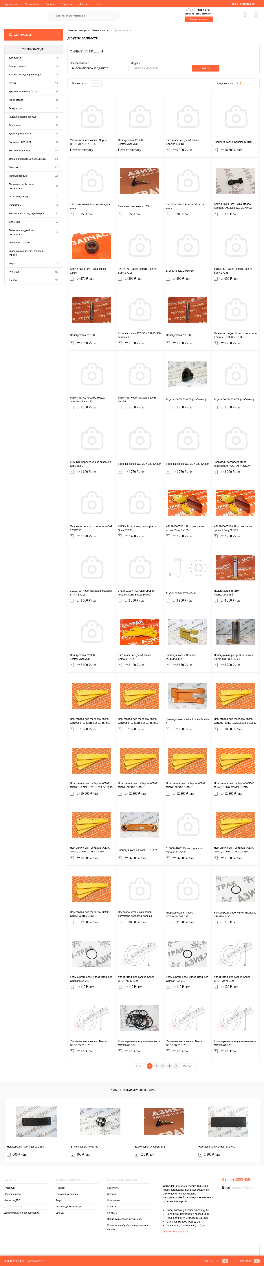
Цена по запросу (91, 152)
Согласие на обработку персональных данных (128, 1227)
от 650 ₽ (235, 281)
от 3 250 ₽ (139, 603)
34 (57, 133)
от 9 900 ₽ (187, 152)
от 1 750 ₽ (139, 474)
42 (57, 142)
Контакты (112, 1212)
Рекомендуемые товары (69, 1206)
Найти (205, 68)
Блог (99, 4)
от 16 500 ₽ (187, 860)
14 (57, 91)
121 (56, 196)
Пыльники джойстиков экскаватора (21, 186)
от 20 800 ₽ (139, 924)
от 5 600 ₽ (91, 667)
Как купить (113, 1187)
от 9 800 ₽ (187, 731)
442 (56, 167)
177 (56, 213)
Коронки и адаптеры (20, 150)
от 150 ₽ (91, 216)
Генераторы (15, 108)
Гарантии (67, 4)
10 (57, 99)
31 (57, 221)
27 (57, 242)
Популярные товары (67, 1194)
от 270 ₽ (235, 216)
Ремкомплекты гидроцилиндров (26, 213)
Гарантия (112, 1206)
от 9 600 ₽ (91, 731)
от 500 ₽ (187, 281)
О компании (32, 4)
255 (56, 83)
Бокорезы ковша (18, 66)
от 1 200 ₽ (235, 345)
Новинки (60, 1187)
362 (56, 271)
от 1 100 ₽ (139, 345)
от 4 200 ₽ (235, 603)
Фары (12, 263)
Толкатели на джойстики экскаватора (22, 232)
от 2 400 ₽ (139, 538)
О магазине (113, 1200)
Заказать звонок (198, 19)
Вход (235, 3)
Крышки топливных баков (23, 91)
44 (57, 232)
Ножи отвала (16, 99)
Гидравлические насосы (22, 116)
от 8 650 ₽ (187, 667)
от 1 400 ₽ (235, 409)
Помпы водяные (18, 175)
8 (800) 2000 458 (14, 1261)
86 (57, 116)
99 (57, 74)
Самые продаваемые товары (132, 1090)
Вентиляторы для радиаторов (25, 74)
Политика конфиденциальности (124, 1219)
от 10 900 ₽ (235, 731)
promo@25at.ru (243, 1187)
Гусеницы (9, 1187)
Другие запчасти (13, 1206)
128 (56, 175)
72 (57, 125)
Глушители (15, 125)
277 (56, 280)
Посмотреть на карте (175, 1231)
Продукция (10, 4)
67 (57, 253)
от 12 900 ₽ (91, 860)
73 (57, 205)
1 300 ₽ (209, 1155)
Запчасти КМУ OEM (20, 142)
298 (56, 150)
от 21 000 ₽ (187, 924)
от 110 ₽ (235, 924)
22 (57, 186)
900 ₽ (80, 1155)
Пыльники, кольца (19, 196)
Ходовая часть (12, 1194)
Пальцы (13, 167)
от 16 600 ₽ (235, 152)
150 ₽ (144, 1155)
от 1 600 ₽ (91, 474)
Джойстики (15, 57)
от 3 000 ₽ (91, 603)
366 (56, 159)
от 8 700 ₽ (235, 667)
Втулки (12, 83)
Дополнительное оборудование (21, 1212)
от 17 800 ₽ (235, 860)
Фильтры (14, 271)
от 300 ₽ (139, 281)
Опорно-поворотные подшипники (27, 159)
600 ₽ (16, 1155)
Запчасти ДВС (12, 1200)
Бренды (50, 4)
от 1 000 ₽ (91, 345)
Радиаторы (15, 205)
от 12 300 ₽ (139, 796)
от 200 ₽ (187, 216)
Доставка (84, 4)
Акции (59, 1200)
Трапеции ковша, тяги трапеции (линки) (26, 253)
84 (57, 66)
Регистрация (247, 3)
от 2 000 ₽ (235, 474)
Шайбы (13, 280)
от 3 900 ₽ (187, 603)
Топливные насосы (19, 242)
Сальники (14, 221)
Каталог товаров (34, 35)
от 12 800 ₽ (235, 796)
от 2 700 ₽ (187, 538)
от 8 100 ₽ (139, 667)
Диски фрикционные (20, 133)
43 (57, 108)
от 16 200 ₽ (139, 860)
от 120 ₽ (235, 989)
